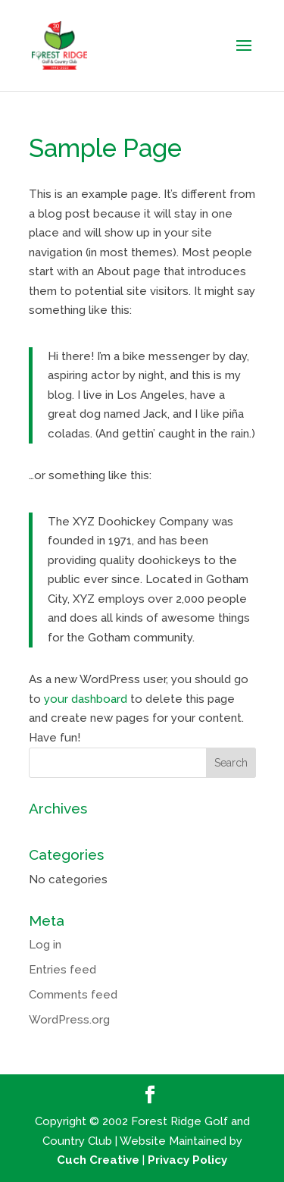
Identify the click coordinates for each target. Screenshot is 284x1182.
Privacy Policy (187, 1160)
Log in (45, 945)
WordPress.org (69, 1020)
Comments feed (73, 995)
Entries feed (62, 970)
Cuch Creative (98, 1160)
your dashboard (85, 699)
